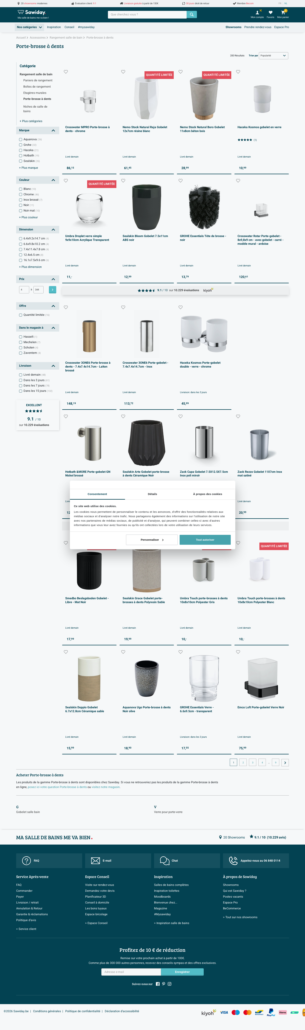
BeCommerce (232, 908)
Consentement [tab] (97, 494)
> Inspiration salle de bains (171, 923)
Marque (24, 130)
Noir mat (32, 210)
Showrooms (233, 27)
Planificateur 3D (95, 897)
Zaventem (32, 353)
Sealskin (32, 161)
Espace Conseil (97, 876)
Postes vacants (233, 897)
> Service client (26, 929)
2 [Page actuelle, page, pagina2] (243, 763)
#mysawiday (86, 27)
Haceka (31, 150)
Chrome (31, 194)
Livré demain (35, 375)
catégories (31, 121)
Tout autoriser (205, 539)
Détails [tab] (152, 494)
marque (28, 168)
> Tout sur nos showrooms (240, 917)
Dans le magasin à (31, 328)
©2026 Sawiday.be (16, 1011)
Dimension (26, 229)
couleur (28, 217)
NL (285, 3)
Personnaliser (152, 539)
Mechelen (32, 342)
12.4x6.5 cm (33, 255)
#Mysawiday (162, 914)
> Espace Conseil (96, 923)
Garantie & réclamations (32, 914)
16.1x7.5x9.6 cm (36, 260)
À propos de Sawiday (240, 876)
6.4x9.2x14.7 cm (36, 238)
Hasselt (30, 337)
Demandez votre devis (100, 891)
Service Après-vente (32, 876)
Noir (29, 205)
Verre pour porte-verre (168, 812)
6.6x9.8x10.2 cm (36, 244)
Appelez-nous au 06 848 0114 (254, 860)
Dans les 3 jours (37, 380)
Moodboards (162, 897)
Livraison (25, 366)
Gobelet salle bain (28, 812)
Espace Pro (281, 27)
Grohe (30, 145)
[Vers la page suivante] (285, 762)
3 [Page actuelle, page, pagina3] (252, 763)
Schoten (31, 347)
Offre (22, 306)
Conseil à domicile (97, 902)
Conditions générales (47, 1011)
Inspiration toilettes (166, 891)
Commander (24, 891)
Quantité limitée (37, 315)
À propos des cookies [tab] (207, 494)
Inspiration (54, 27)
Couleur (24, 180)
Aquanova (33, 139)
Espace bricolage (96, 914)
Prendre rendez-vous (257, 27)
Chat (169, 860)
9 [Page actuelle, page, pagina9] (275, 763)
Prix (21, 279)
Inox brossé (33, 200)
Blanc (30, 189)
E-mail (101, 860)
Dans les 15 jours (38, 391)
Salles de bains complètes (171, 885)
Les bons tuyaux (96, 908)
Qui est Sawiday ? (234, 891)
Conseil (69, 27)
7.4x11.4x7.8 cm (36, 249)
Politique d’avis (26, 920)
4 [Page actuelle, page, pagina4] (262, 763)
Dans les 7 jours (37, 385)
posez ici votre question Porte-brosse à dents (57, 787)
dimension (30, 267)
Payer (20, 897)
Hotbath (31, 155)
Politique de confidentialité (82, 1011)
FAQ (30, 860)
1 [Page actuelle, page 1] (233, 763)
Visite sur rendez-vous (99, 885)
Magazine (160, 908)
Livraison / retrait (27, 902)
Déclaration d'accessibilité (122, 1011)
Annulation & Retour (29, 908)
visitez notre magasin (106, 787)
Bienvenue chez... (165, 902)
